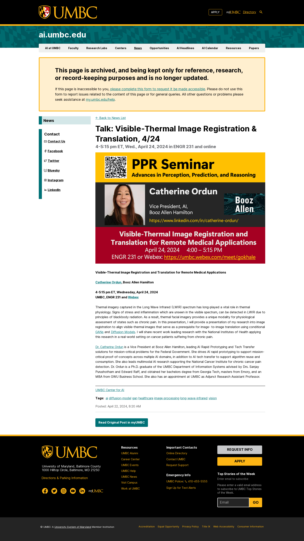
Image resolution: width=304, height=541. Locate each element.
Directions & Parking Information (64, 478)
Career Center (130, 459)
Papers (254, 48)
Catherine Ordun (108, 282)
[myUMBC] (233, 12)
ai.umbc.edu (62, 34)
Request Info (240, 449)
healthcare (145, 398)
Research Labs (96, 48)
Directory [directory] (249, 12)
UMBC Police (174, 481)
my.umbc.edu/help (100, 99)
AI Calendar (210, 48)
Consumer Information (250, 526)
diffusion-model (120, 398)
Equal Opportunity (168, 526)
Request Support (177, 465)
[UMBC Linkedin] (82, 491)
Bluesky (54, 171)
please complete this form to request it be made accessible (157, 89)
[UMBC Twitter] (54, 491)
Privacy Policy (190, 526)
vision (213, 398)
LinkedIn (54, 191)
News (138, 48)
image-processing (166, 398)
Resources (233, 48)
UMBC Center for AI (109, 390)
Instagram (55, 181)
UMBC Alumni (129, 453)
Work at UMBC (130, 488)
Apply (215, 12)
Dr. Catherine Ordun (109, 347)
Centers (120, 48)
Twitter (53, 161)
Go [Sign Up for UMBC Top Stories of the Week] (256, 502)
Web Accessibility (223, 526)
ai (107, 398)
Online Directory (176, 453)
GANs (99, 332)
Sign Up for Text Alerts (181, 487)
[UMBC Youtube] (73, 491)
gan (134, 398)
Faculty (73, 48)
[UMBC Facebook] (45, 491)
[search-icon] (261, 12)
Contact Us (56, 141)
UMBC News (129, 476)
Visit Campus (129, 482)
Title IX (206, 526)
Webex (133, 297)
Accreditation (147, 526)
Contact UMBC (175, 459)
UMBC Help (128, 470)
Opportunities (159, 48)
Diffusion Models (123, 332)
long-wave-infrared (194, 398)
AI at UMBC (52, 48)
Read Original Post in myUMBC (121, 422)
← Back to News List (110, 118)
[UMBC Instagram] (63, 491)
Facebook (55, 152)
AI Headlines (185, 48)
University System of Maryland (72, 526)
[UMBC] (68, 12)
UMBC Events (130, 465)
